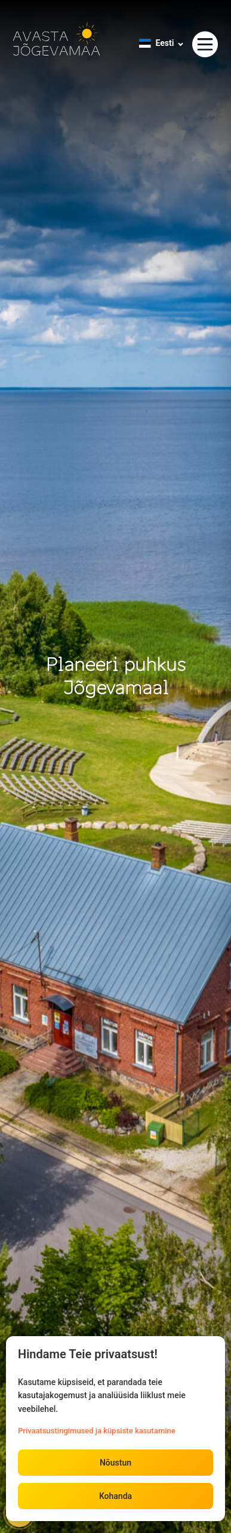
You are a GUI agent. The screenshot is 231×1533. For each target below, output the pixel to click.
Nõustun (115, 1462)
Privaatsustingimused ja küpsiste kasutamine (96, 1430)
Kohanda (115, 1496)
